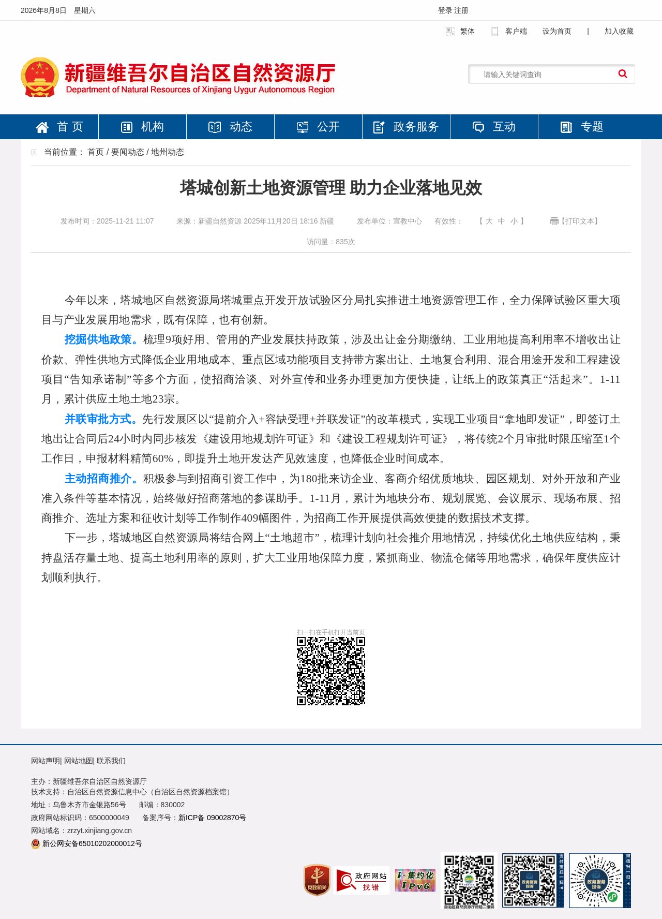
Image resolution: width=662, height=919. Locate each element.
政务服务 (406, 127)
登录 (446, 10)
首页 (95, 151)
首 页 (59, 126)
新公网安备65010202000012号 (92, 843)
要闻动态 (127, 151)
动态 (230, 126)
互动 (494, 126)
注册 (461, 10)
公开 (318, 126)
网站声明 (45, 761)
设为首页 (557, 31)
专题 (582, 126)
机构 (142, 126)
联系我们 (111, 761)
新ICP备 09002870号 (212, 817)
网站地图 (78, 761)
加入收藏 (619, 31)
